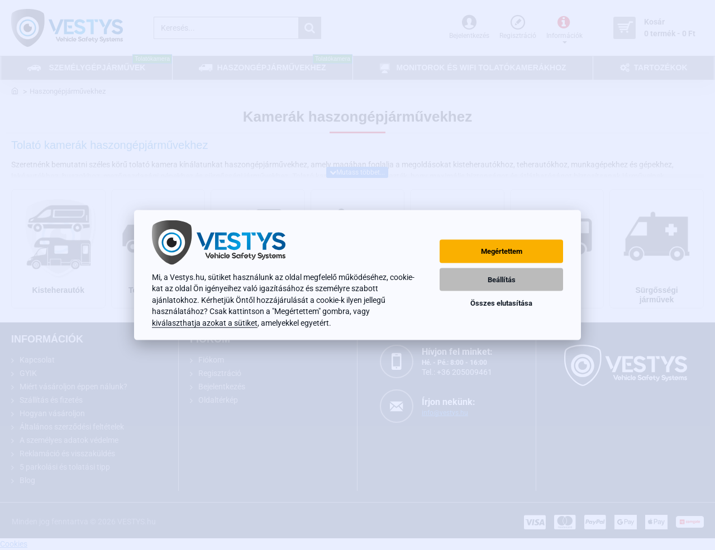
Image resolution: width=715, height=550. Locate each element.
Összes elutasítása (501, 302)
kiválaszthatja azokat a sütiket (205, 322)
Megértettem (501, 251)
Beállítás (502, 279)
